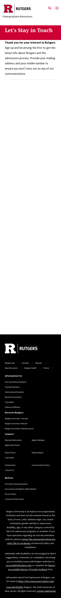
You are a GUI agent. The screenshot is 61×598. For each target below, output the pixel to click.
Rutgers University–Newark (16, 423)
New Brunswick (11, 368)
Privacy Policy (10, 494)
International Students (14, 392)
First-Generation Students (15, 382)
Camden (25, 363)
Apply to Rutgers (38, 440)
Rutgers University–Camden (16, 418)
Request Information (13, 440)
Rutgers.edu (10, 363)
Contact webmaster (46, 591)
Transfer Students (12, 387)
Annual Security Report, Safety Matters (20, 489)
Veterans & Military (12, 407)
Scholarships (10, 465)
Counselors (9, 402)
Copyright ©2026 (14, 587)
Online (46, 368)
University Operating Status (16, 484)
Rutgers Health (30, 368)
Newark (38, 363)
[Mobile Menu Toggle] (57, 8)
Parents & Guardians (13, 397)
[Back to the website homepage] (17, 9)
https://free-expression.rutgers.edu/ (36, 581)
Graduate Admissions (41, 465)
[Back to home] (27, 349)
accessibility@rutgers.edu (19, 565)
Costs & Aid (9, 457)
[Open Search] (49, 8)
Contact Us (9, 470)
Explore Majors (37, 452)
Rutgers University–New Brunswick (19, 428)
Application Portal (12, 445)
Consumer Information (14, 499)
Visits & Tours (10, 452)
